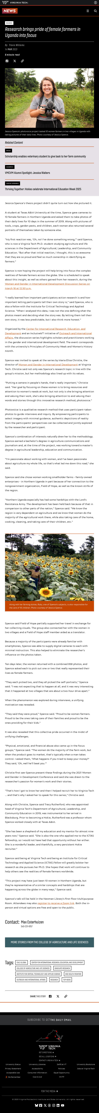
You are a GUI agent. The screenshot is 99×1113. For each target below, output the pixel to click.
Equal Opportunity (62, 1073)
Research (54, 979)
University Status (13, 1064)
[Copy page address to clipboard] (22, 61)
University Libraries (37, 1064)
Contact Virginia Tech (49, 1060)
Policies (61, 1068)
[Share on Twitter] (15, 61)
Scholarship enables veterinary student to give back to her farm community (45, 156)
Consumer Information (37, 1073)
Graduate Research (62, 968)
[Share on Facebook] (7, 61)
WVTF (61, 1077)
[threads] (49, 1105)
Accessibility (37, 1068)
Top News (67, 979)
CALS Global (21, 962)
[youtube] (62, 1105)
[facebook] (41, 1105)
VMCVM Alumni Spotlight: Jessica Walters (27, 173)
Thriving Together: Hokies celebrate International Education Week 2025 (43, 189)
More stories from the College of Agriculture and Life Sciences (49, 942)
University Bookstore (86, 1064)
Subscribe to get (49, 1020)
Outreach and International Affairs (31, 979)
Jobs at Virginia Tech (86, 1068)
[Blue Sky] (36, 1105)
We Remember (14, 1077)
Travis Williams (16, 45)
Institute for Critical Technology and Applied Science (38, 974)
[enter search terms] (95, 11)
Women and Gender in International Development (48, 364)
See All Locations (47, 1057)
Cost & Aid (37, 1077)
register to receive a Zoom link (56, 903)
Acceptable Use (13, 1073)
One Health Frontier (73, 974)
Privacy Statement (13, 1068)
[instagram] (54, 1105)
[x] (45, 1105)
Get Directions (46, 1052)
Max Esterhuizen (32, 922)
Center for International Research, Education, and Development (57, 962)
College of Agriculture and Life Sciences (33, 968)
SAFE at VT (61, 1064)
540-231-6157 (27, 926)
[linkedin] (58, 1105)
